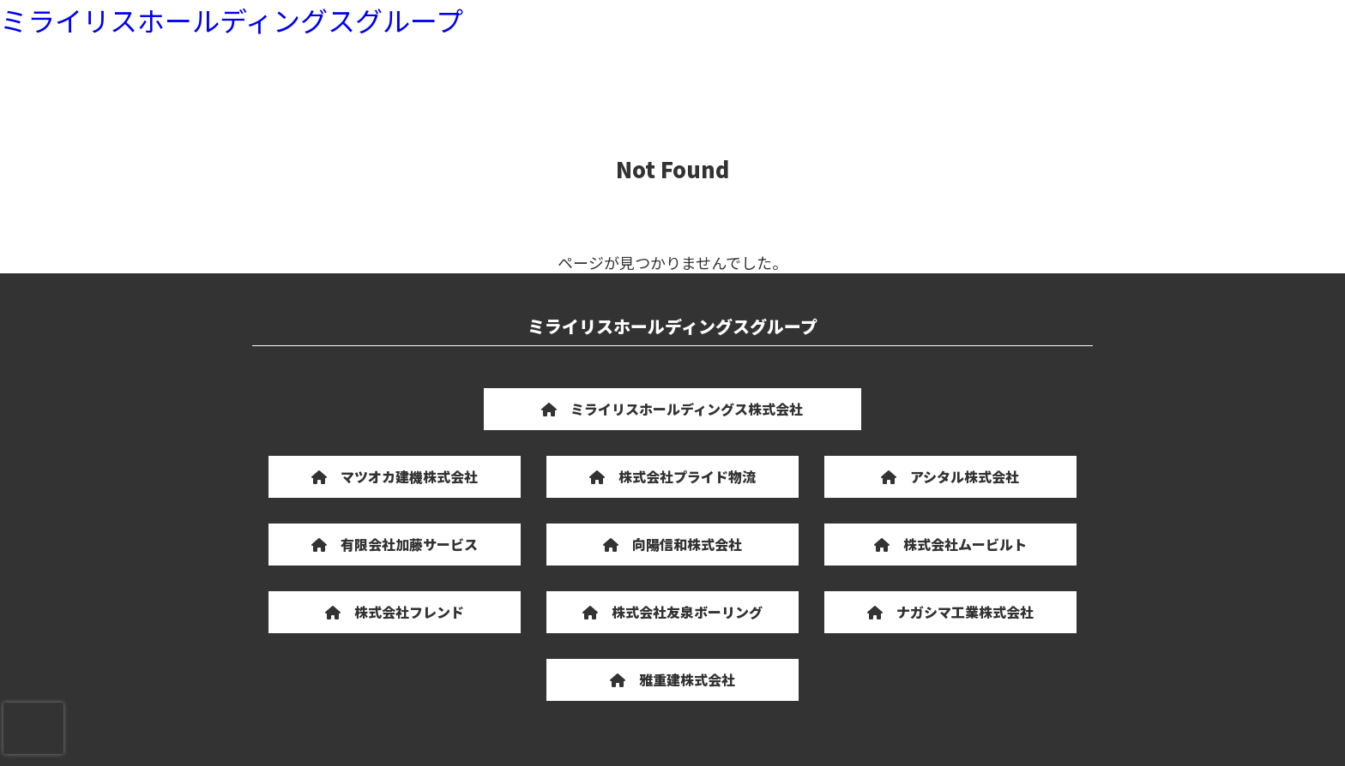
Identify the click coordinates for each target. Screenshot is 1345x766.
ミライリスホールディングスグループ (231, 19)
